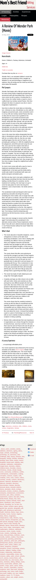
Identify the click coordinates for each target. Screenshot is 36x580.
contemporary (4, 474)
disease (11, 485)
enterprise (3, 493)
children (24, 426)
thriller (21, 571)
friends (2, 504)
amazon (20, 73)
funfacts (11, 506)
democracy (20, 479)
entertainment (11, 493)
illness (6, 516)
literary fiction (14, 525)
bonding (2, 460)
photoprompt (4, 542)
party (1, 541)
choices (18, 468)
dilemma (2, 483)
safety (8, 556)
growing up (10, 510)
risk (21, 554)
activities (12, 449)
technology (3, 571)
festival (8, 500)
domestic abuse (5, 487)
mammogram (16, 527)
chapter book (4, 466)
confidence (15, 472)
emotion (9, 491)
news (1, 535)
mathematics (4, 529)
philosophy (21, 541)
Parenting (17, 433)
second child (4, 560)
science (6, 558)
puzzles (2, 550)
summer (6, 567)
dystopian (8, 489)
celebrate (3, 464)
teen (9, 571)
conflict (21, 472)
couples (15, 475)
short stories (15, 560)
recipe (19, 550)
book (7, 460)
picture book (17, 542)
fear (15, 498)
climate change (16, 470)
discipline (9, 483)
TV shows (16, 575)
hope (17, 512)
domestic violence (15, 487)
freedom (17, 502)
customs (14, 479)
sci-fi (1, 558)
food (13, 502)
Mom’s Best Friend (13, 3)
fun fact (17, 504)
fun (13, 504)
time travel (3, 573)
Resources (5, 19)
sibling (12, 562)
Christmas (3, 470)
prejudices (3, 548)
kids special (3, 521)
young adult (3, 579)
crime (8, 477)
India (11, 518)
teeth (16, 571)
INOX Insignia (20, 349)
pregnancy (8, 546)
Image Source (6, 53)
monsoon (3, 531)
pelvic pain (14, 541)
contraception (13, 474)
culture (22, 477)
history (13, 512)
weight (16, 577)
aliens (20, 451)
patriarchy (7, 541)
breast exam (10, 462)
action (7, 449)
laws (20, 521)
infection (15, 518)
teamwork (21, 569)
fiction (19, 500)
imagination (10, 428)
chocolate (12, 468)
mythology (13, 533)
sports (16, 565)
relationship (8, 552)
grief (4, 510)
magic (9, 527)
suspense (3, 569)
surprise (20, 567)
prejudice (15, 546)
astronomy (13, 454)
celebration (10, 464)
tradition (21, 573)
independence (4, 518)
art (8, 454)
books (11, 460)
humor (8, 514)
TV (11, 575)
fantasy (17, 428)
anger (2, 453)
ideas (1, 516)
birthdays (20, 458)
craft (20, 475)
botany (16, 460)
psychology (15, 548)
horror (21, 512)
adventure (9, 426)
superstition (13, 567)
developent (15, 481)
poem (6, 544)
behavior (18, 456)
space (11, 565)
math (22, 527)
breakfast (3, 462)
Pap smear (20, 537)
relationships (17, 552)
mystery (7, 533)
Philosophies (14, 15)
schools (22, 556)
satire (12, 556)
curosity (8, 479)
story (1, 567)
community (8, 472)
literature (22, 525)
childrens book (4, 468)
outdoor (13, 537)
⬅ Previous (5, 433)
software (15, 564)
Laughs (4, 15)
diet (20, 481)
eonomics (3, 495)
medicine (11, 529)
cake (21, 462)
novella (2, 537)
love (1, 527)
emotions (15, 426)
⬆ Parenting (6, 12)
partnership (17, 539)
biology (9, 458)
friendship (8, 504)
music (2, 533)
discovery (15, 483)
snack (22, 562)
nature (19, 533)
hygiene (19, 514)
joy (20, 519)
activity (18, 449)
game (16, 506)
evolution (17, 495)
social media (8, 564)
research (2, 554)
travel (8, 575)
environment (20, 493)
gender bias (3, 508)
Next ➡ (32, 433)
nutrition (7, 537)
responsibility (10, 554)
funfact (6, 506)
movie (29, 426)
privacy (9, 548)
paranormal (3, 539)
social (2, 564)
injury (20, 518)
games (21, 506)
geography (17, 508)
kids (20, 426)
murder (18, 531)
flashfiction (7, 502)
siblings (17, 562)
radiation (8, 550)
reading (14, 550)
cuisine (17, 477)
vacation (2, 577)
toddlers (9, 573)
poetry (11, 544)
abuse (3, 449)
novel (22, 535)
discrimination (4, 485)
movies (13, 531)
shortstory (7, 562)
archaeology (13, 453)
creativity (2, 477)
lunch (5, 527)
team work (14, 569)
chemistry (12, 466)
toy (14, 573)
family (22, 497)
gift (22, 508)
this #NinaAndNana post (15, 417)
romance (2, 556)
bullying (17, 462)
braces (21, 460)
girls (1, 510)
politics (16, 544)
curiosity (2, 479)
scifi (20, 558)
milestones (18, 529)
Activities (16, 12)
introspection (14, 519)
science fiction (13, 558)
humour (13, 514)
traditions (3, 575)
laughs (16, 521)
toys (17, 573)
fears (18, 498)
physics (11, 542)
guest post (18, 510)
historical (7, 512)
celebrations (17, 464)
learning (14, 523)
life (19, 523)
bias (23, 456)
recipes (2, 552)
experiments (3, 497)
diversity (17, 485)
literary (7, 525)
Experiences (26, 12)
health (2, 512)
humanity (3, 514)
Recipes (24, 15)
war (12, 577)
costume (9, 475)
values (8, 577)
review (4, 428)
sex (10, 560)
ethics (12, 495)
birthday (14, 458)
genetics (10, 508)
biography (3, 458)
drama (2, 489)
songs (7, 565)
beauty (13, 456)
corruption (3, 475)
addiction (2, 451)
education (3, 491)
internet (7, 519)
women (21, 577)
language (11, 521)
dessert (2, 481)
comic (2, 472)
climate (9, 470)
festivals (14, 500)
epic (8, 495)
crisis (12, 477)
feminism (2, 500)
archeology (3, 454)
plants (2, 544)
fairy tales (16, 497)
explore (10, 497)
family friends (4, 498)
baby (8, 456)
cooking (20, 474)
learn (1, 523)
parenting (10, 539)
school (17, 556)
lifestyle (2, 525)
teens (12, 571)
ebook (13, 489)
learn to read (8, 523)
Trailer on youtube (7, 70)
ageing (15, 451)
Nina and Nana (8, 535)
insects (2, 519)
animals (7, 453)
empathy (21, 491)
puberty (22, 548)
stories (21, 565)
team (8, 569)
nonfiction (17, 535)
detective (8, 481)
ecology (18, 489)
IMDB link (5, 67)
